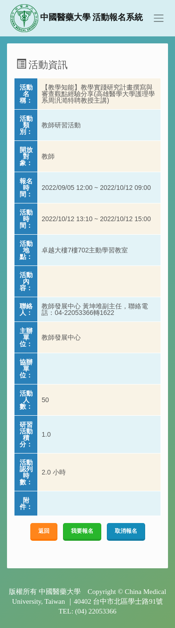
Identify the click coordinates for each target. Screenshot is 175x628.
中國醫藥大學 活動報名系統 (76, 18)
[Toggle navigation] (159, 18)
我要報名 (82, 531)
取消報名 (126, 531)
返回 (43, 531)
